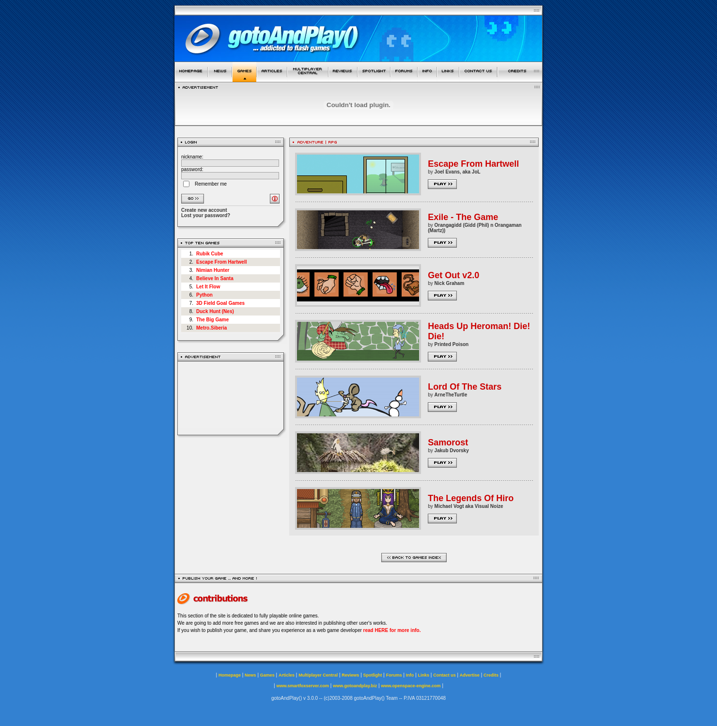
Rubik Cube (209, 253)
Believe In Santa (215, 278)
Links (424, 675)
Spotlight (372, 675)
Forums (394, 675)
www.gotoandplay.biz (355, 685)
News (250, 675)
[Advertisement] (231, 398)
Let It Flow (208, 286)
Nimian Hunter (212, 270)
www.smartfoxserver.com (302, 685)
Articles (287, 675)
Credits (491, 675)
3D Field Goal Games (220, 303)
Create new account (204, 210)
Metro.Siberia (211, 328)
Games (267, 675)
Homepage (229, 675)
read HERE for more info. (392, 630)
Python (204, 295)
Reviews (350, 675)
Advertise (470, 675)
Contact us (444, 675)
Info (410, 675)
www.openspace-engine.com (410, 685)
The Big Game (212, 319)
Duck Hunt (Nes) (215, 311)
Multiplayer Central (318, 675)
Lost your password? (205, 215)
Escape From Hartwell (221, 262)
